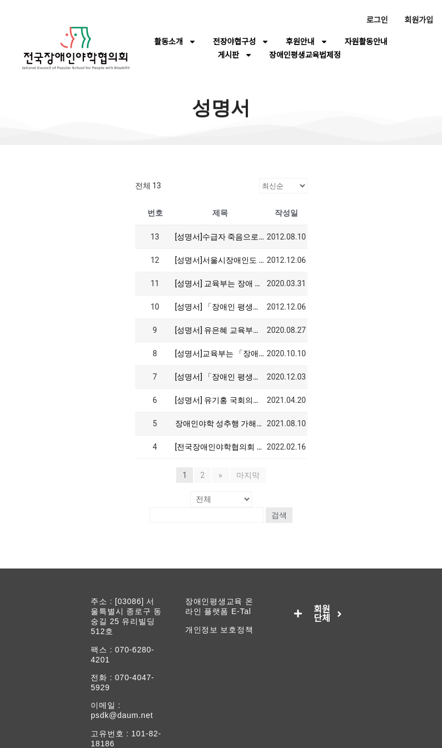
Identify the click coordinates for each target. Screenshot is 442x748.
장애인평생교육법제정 (305, 55)
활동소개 (175, 41)
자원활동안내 (366, 41)
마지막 (247, 475)
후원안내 (307, 41)
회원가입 (419, 20)
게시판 (234, 55)
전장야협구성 (241, 41)
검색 (281, 514)
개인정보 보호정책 (219, 629)
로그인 (377, 20)
